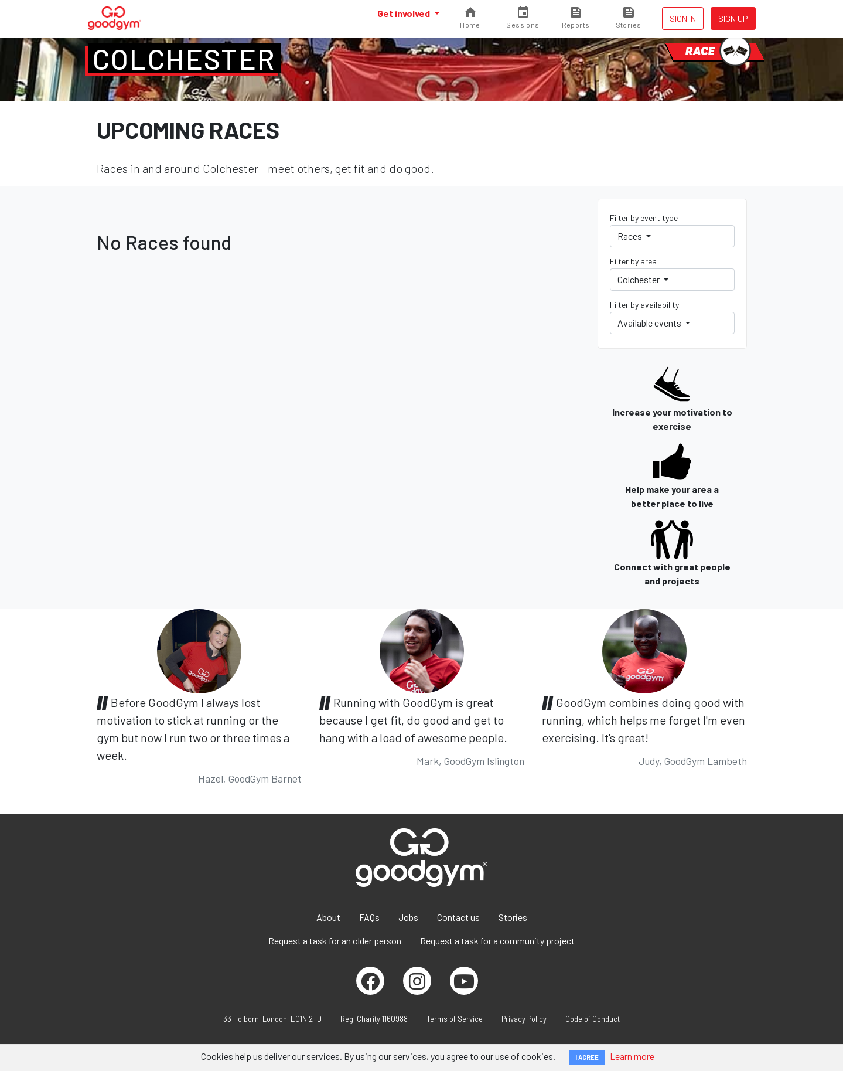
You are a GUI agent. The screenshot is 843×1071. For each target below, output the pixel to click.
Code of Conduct (592, 1019)
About (328, 917)
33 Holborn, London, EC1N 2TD (272, 1019)
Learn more (632, 1056)
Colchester (184, 59)
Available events (650, 322)
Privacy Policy (524, 1019)
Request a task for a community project (497, 940)
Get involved (404, 13)
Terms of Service (454, 1019)
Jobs (408, 917)
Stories (513, 917)
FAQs (369, 917)
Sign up (733, 18)
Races (630, 236)
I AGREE (587, 1057)
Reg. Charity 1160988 (374, 1019)
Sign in (683, 18)
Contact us (458, 917)
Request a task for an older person (334, 940)
